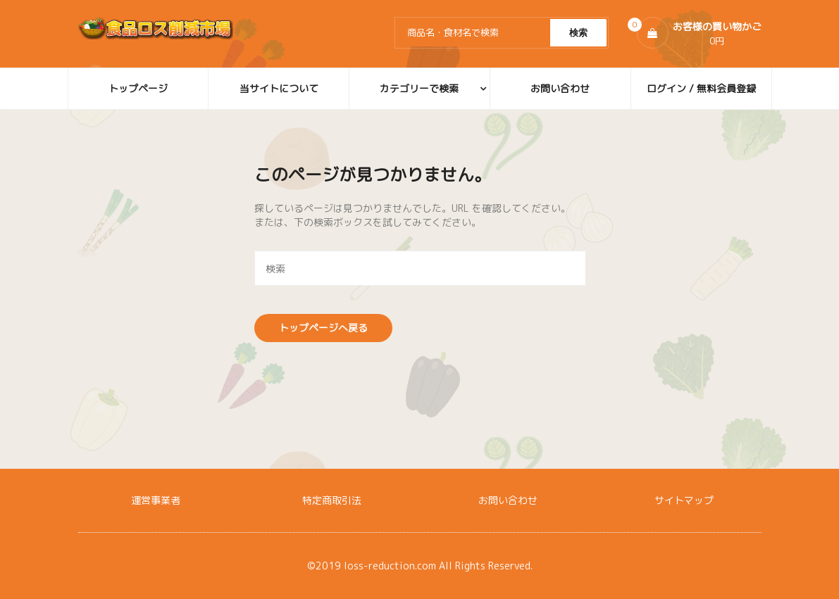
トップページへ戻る (323, 327)
